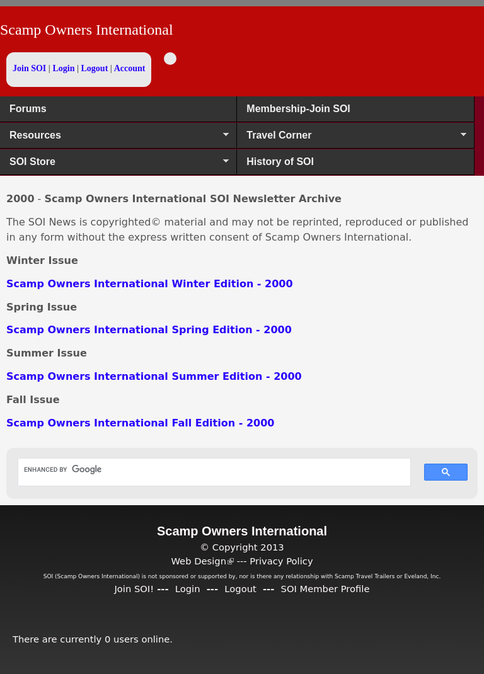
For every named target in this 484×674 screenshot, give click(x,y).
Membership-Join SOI (298, 108)
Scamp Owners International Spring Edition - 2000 (149, 330)
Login (63, 68)
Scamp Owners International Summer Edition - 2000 (154, 376)
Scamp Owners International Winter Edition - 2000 (149, 284)
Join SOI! (134, 588)
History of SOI (280, 161)
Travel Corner (351, 139)
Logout (94, 68)
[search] (208, 469)
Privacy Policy (281, 561)
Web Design (202, 561)
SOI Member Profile (325, 588)
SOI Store (114, 165)
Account (130, 68)
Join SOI (29, 68)
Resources (114, 139)
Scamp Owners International (86, 29)
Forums (28, 108)
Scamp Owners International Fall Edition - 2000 (140, 423)
